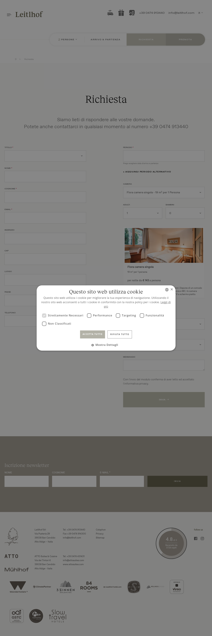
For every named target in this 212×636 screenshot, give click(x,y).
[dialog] (106, 318)
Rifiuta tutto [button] (119, 334)
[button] (106, 345)
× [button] (171, 289)
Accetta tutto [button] (93, 334)
